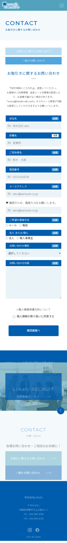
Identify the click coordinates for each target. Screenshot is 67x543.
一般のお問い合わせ (33, 60)
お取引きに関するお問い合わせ (33, 51)
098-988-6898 (36, 517)
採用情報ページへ (33, 386)
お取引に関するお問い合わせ (33, 461)
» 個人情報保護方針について (33, 309)
